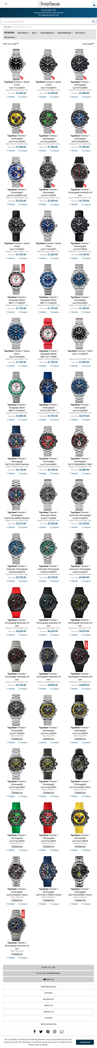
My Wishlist (48, 999)
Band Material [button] (65, 33)
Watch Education (48, 1024)
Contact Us (48, 1012)
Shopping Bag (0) (48, 987)
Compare (22, 97)
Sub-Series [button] (23, 33)
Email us (48, 979)
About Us (48, 1005)
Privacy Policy (33, 1045)
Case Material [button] (47, 33)
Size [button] (35, 33)
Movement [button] (10, 37)
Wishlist (11, 97)
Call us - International (48, 973)
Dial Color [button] (80, 33)
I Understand (85, 1042)
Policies (48, 1018)
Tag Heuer (8, 27)
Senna (80, 892)
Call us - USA (48, 967)
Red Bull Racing (49, 679)
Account (48, 993)
